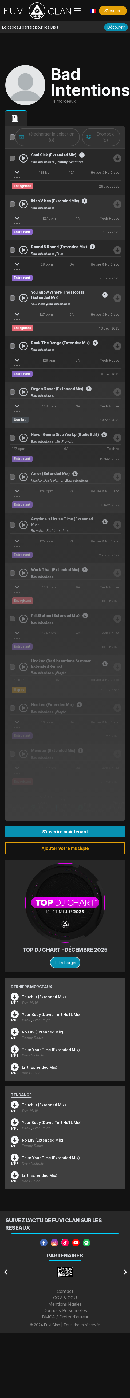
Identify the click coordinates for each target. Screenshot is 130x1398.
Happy (19, 690)
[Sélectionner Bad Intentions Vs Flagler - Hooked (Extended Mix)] (12, 708)
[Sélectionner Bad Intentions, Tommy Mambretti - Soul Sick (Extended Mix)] (12, 158)
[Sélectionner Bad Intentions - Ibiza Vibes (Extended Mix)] (12, 204)
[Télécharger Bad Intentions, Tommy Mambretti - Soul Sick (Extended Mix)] (117, 158)
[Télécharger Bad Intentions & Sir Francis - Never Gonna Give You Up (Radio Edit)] (117, 438)
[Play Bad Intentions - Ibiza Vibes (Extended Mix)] (23, 204)
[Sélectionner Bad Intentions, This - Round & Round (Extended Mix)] (12, 250)
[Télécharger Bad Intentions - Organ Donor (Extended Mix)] (117, 392)
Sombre (20, 420)
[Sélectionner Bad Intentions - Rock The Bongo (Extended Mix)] (12, 346)
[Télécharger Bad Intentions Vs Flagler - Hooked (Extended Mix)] (117, 708)
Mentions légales (65, 1304)
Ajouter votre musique (65, 848)
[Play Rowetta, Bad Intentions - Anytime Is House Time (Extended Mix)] (23, 525)
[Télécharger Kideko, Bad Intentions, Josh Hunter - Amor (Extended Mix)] (117, 477)
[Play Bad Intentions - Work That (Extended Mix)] (23, 573)
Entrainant (22, 232)
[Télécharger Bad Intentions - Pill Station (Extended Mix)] (117, 619)
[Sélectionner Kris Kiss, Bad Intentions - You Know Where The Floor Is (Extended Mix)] (12, 298)
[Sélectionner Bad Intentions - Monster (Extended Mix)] (12, 754)
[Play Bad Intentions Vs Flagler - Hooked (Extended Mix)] (23, 708)
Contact (65, 1291)
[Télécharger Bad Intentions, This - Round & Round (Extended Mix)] (117, 250)
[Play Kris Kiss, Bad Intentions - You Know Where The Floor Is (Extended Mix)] (23, 298)
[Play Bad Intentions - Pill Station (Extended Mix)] (23, 619)
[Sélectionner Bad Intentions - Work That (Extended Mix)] (12, 573)
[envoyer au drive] (101, 137)
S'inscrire (112, 10)
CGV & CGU (65, 1297)
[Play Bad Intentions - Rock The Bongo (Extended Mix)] (23, 346)
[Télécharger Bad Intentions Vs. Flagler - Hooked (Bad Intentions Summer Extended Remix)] (117, 667)
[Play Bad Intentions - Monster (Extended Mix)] (23, 754)
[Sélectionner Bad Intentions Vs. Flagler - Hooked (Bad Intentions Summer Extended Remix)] (12, 667)
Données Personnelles (65, 1310)
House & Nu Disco (105, 173)
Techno (113, 449)
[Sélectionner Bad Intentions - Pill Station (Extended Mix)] (12, 618)
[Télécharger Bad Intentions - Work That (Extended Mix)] (117, 573)
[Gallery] (65, 1272)
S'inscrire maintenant (65, 831)
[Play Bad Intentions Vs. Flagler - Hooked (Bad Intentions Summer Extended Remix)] (23, 667)
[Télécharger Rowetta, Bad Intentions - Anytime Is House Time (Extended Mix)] (117, 525)
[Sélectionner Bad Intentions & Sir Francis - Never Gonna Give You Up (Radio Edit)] (12, 438)
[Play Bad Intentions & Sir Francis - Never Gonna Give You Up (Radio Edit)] (23, 438)
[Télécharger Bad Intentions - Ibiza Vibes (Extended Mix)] (117, 204)
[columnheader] (12, 137)
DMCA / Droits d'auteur (65, 1317)
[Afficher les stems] (17, 171)
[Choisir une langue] (93, 10)
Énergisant (22, 186)
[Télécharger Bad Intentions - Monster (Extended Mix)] (117, 754)
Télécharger (65, 962)
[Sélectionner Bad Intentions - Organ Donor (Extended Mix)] (12, 392)
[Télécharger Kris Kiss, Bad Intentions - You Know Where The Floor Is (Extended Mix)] (117, 298)
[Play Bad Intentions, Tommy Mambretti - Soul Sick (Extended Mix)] (23, 158)
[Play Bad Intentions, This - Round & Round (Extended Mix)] (23, 250)
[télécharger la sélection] (47, 137)
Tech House (109, 218)
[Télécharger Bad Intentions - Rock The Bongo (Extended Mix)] (117, 346)
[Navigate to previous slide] (6, 1272)
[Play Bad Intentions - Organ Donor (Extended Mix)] (23, 392)
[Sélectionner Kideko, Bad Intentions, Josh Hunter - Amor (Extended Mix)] (12, 477)
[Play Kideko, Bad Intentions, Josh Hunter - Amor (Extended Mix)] (23, 477)
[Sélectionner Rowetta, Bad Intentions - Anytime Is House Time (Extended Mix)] (12, 525)
